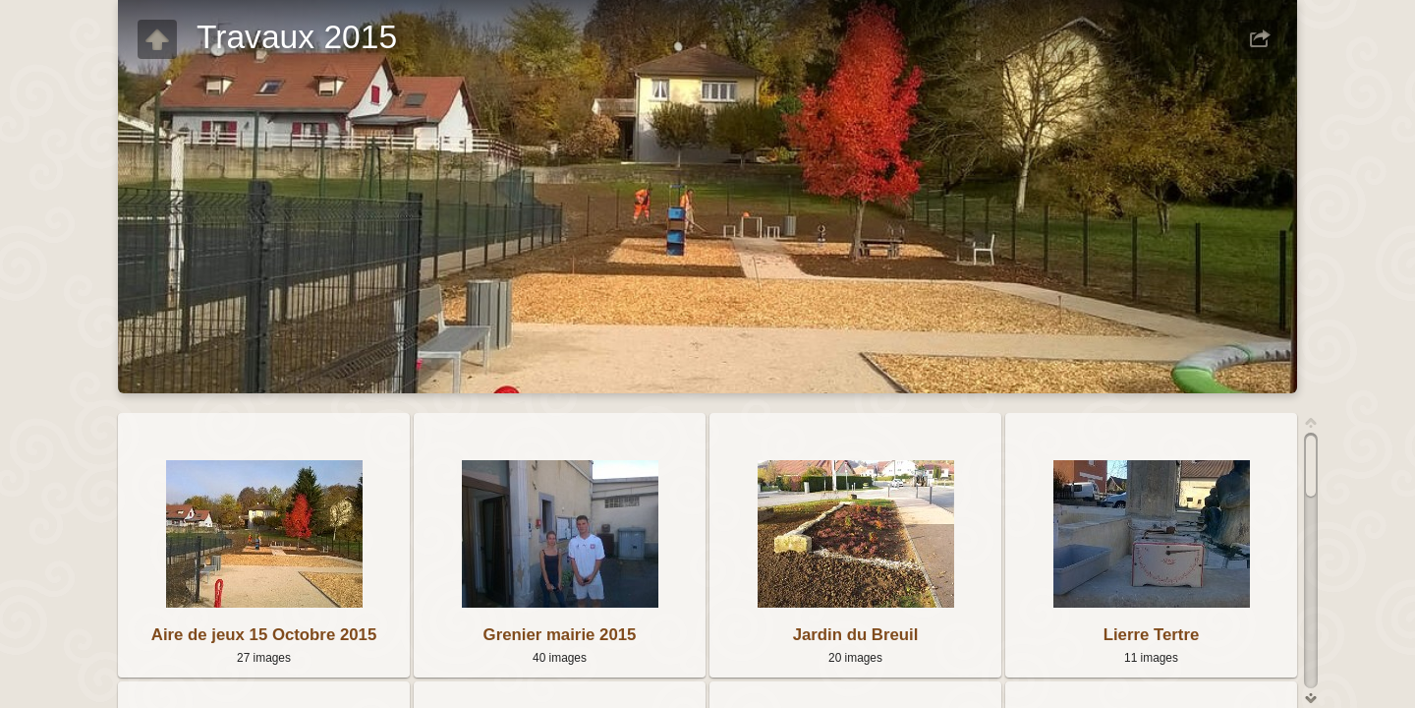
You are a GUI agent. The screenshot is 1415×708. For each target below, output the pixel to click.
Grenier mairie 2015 (560, 634)
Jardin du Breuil (856, 634)
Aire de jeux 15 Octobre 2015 (263, 634)
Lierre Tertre (1152, 634)
